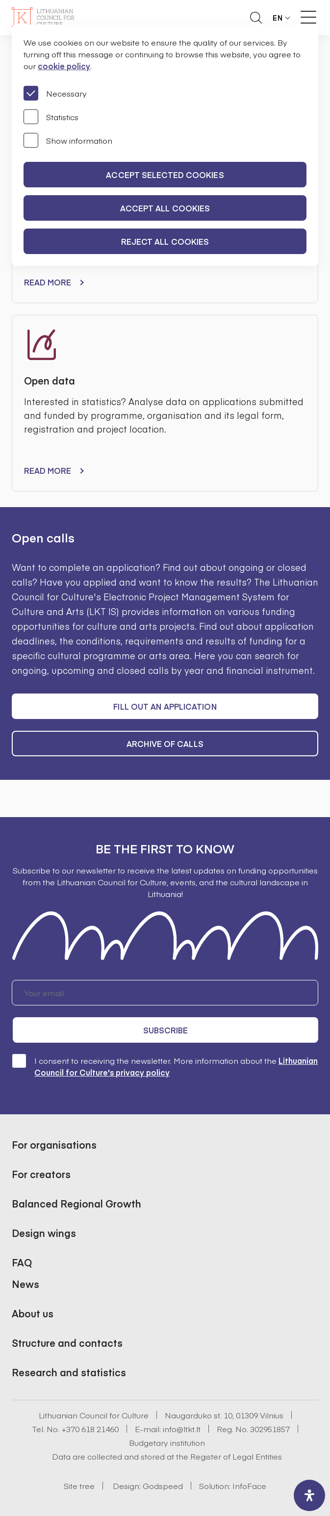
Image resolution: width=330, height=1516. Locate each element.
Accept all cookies (165, 208)
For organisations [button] (54, 1144)
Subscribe (165, 1030)
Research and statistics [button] (69, 1372)
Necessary (55, 93)
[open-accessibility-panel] (309, 1495)
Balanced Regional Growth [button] (76, 1203)
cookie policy (64, 65)
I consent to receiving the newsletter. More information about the (165, 1066)
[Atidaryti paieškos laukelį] (256, 17)
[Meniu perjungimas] (308, 17)
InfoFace (249, 1485)
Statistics (51, 117)
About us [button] (32, 1313)
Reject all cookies (165, 241)
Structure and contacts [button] (67, 1342)
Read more (47, 282)
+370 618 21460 (90, 1428)
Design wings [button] (44, 1232)
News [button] (25, 1283)
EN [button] (278, 18)
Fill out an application (164, 706)
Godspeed (163, 1485)
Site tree (79, 1485)
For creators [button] (41, 1174)
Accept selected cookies (165, 174)
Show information (68, 140)
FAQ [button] (22, 1262)
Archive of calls (165, 743)
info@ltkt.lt (182, 1428)
